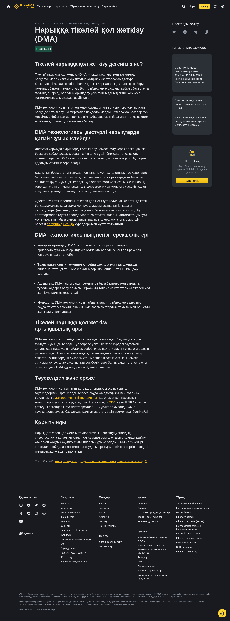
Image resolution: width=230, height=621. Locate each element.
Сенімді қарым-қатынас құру (75, 539)
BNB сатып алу (184, 547)
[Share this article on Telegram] (195, 32)
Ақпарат (64, 503)
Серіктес (142, 503)
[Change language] (215, 6)
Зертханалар (105, 546)
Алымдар (142, 557)
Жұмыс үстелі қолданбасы (74, 561)
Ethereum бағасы (185, 517)
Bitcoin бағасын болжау (188, 533)
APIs (140, 561)
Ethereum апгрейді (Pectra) (190, 521)
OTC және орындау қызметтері (154, 512)
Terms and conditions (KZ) (73, 530)
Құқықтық (65, 526)
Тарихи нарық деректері (150, 517)
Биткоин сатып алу (186, 542)
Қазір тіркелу (192, 181)
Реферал (142, 508)
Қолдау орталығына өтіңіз (151, 545)
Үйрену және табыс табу (189, 503)
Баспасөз (65, 521)
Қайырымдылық (107, 526)
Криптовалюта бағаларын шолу (192, 508)
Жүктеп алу (66, 557)
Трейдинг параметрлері (150, 570)
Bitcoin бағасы (183, 512)
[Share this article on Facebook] (185, 32)
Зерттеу (103, 521)
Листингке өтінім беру (110, 542)
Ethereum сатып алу (186, 551)
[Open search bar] (183, 6)
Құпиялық (65, 535)
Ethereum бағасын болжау (189, 538)
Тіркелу (204, 6)
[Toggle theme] (222, 6)
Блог (62, 544)
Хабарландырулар (70, 512)
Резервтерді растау (148, 521)
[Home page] (24, 6)
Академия (104, 517)
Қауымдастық (67, 548)
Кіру (192, 6)
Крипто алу (105, 508)
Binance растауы (146, 566)
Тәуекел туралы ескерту (73, 552)
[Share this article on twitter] (174, 32)
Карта (102, 512)
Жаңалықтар (67, 517)
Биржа (102, 503)
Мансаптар (66, 508)
